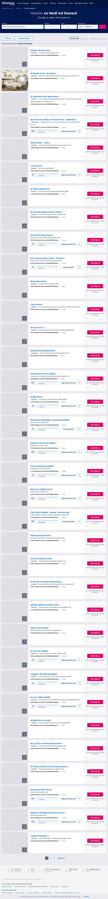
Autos (45, 3)
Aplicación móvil (81, 3)
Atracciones (62, 3)
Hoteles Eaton (55, 886)
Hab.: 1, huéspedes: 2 (86, 27)
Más (91, 3)
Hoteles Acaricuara (20, 886)
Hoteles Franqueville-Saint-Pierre (38, 886)
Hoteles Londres (20, 893)
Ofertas (53, 3)
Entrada (46, 23)
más (78, 896)
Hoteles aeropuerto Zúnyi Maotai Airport (67, 893)
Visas (71, 3)
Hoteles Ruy (64, 886)
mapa (63, 55)
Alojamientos (36, 3)
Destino (4, 23)
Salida (63, 23)
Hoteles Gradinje (7, 886)
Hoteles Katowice (7, 893)
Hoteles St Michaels (33, 893)
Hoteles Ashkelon (47, 893)
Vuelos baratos (23, 3)
